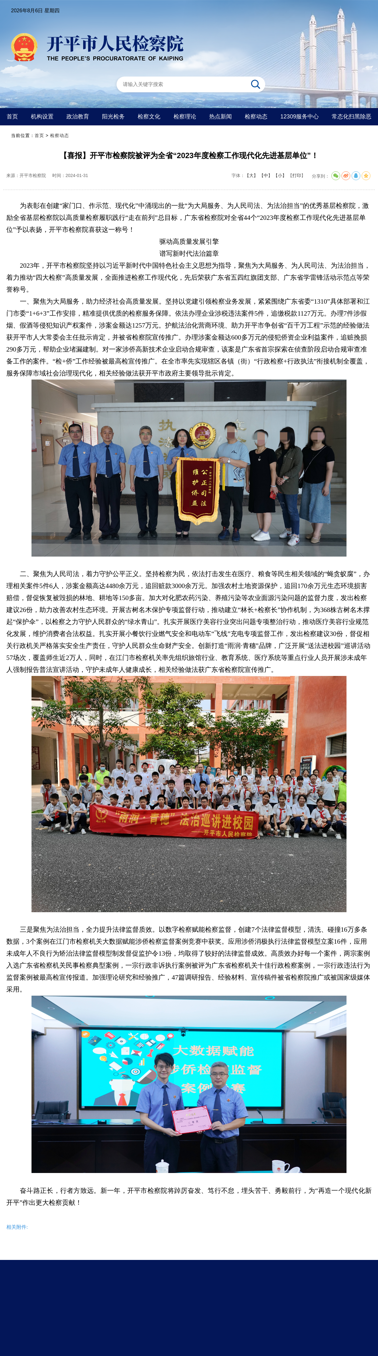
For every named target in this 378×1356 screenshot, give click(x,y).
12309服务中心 (299, 116)
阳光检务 (113, 116)
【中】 (265, 175)
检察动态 (256, 116)
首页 (12, 116)
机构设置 (42, 116)
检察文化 (149, 116)
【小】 (280, 175)
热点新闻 (220, 116)
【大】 (251, 175)
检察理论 (185, 116)
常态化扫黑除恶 (351, 116)
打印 (296, 175)
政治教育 (77, 116)
